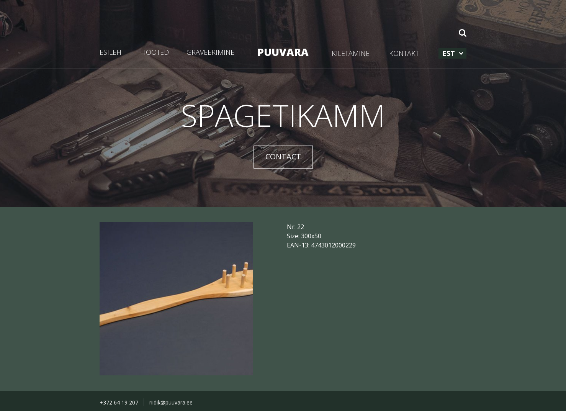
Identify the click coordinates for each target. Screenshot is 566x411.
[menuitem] (452, 53)
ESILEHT (112, 52)
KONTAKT (404, 53)
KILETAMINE (351, 53)
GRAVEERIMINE (210, 52)
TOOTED (155, 52)
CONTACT (283, 156)
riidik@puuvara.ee (171, 402)
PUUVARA (283, 52)
